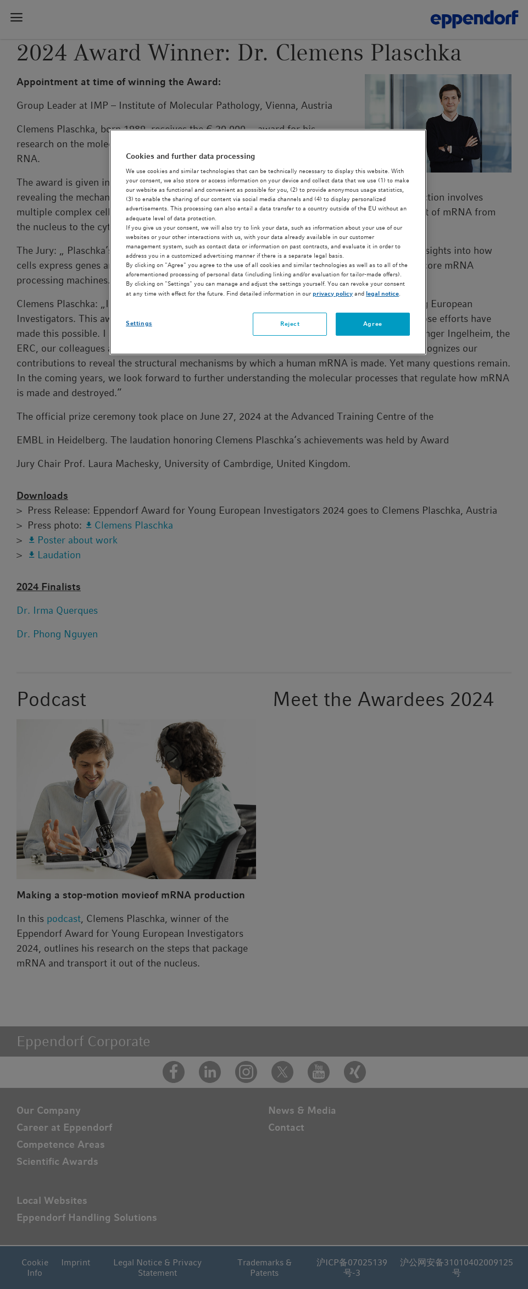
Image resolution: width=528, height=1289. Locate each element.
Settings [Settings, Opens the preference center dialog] (139, 323)
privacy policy (333, 293)
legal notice (382, 293)
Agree (372, 323)
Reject (289, 323)
